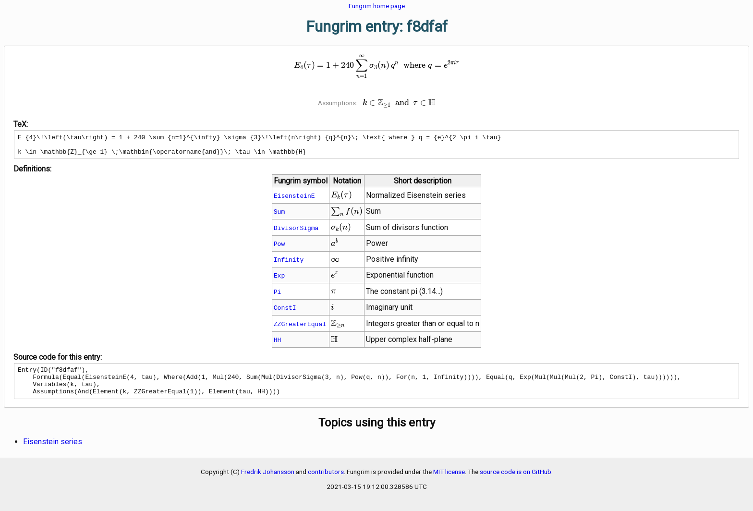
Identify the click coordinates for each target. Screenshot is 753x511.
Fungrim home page (377, 6)
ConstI (285, 311)
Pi (277, 296)
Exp (279, 279)
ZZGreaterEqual (300, 328)
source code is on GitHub (515, 482)
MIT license (449, 482)
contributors (326, 482)
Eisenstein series (52, 451)
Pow (279, 247)
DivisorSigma (296, 232)
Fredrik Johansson (267, 482)
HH (277, 344)
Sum (279, 215)
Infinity (289, 263)
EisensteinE (294, 199)
